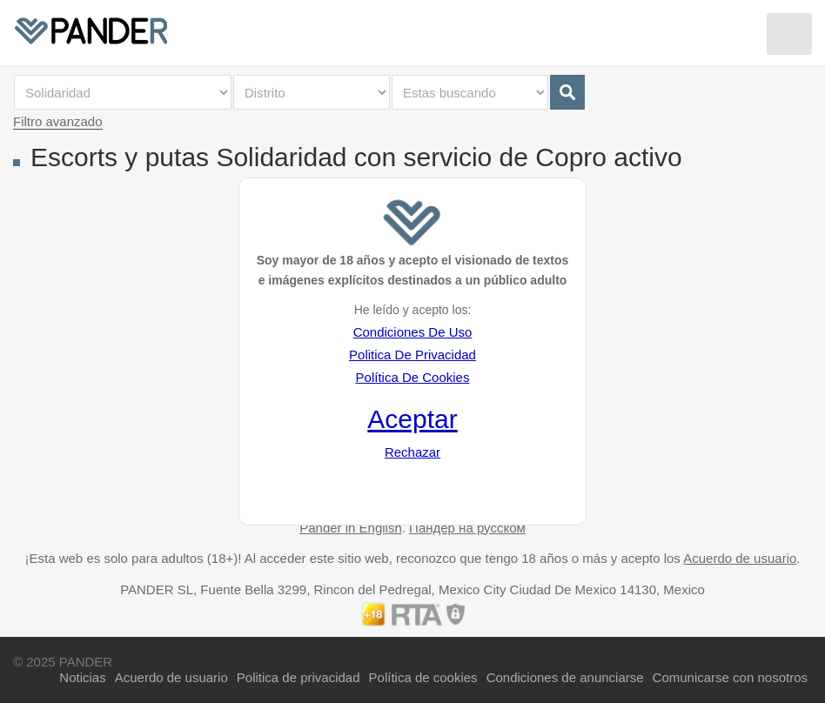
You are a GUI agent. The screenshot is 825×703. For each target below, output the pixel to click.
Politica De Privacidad (412, 354)
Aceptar (412, 419)
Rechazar (412, 452)
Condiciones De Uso (413, 332)
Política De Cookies (413, 377)
